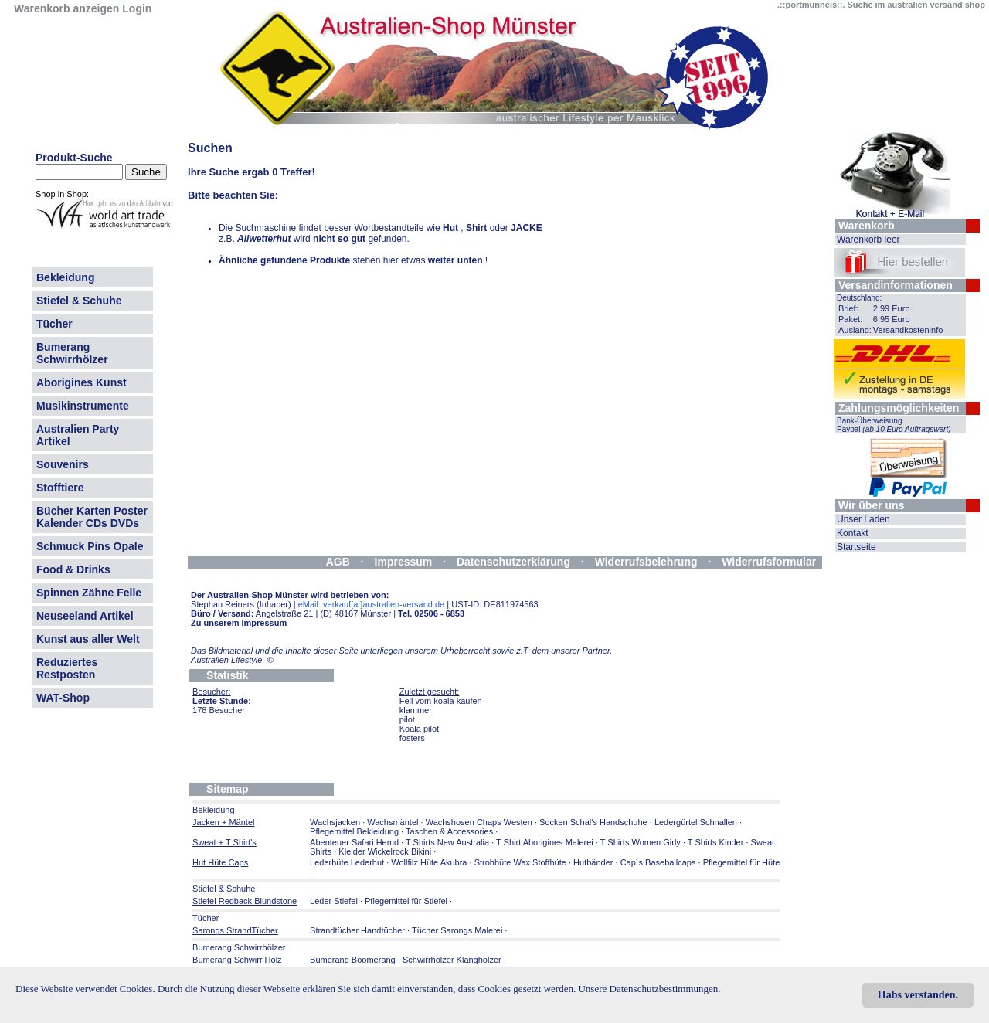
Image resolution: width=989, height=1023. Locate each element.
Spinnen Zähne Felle (88, 592)
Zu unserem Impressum (239, 622)
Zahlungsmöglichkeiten (898, 408)
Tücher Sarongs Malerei (457, 930)
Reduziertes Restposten (66, 668)
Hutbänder (594, 862)
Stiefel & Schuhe (78, 300)
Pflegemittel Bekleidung (354, 831)
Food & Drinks (73, 569)
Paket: (850, 319)
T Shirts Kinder (716, 842)
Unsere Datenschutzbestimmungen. (649, 988)
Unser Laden (863, 519)
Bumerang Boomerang (353, 959)
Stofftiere (59, 487)
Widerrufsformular (769, 562)
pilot (407, 719)
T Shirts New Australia (447, 842)
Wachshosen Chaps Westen (479, 822)
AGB (338, 562)
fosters (412, 738)
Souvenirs (62, 464)
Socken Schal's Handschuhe (593, 822)
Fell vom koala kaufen (440, 700)
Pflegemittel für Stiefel (406, 901)
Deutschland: (859, 298)
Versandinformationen (895, 285)
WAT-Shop (63, 698)
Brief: (848, 308)
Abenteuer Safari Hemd (354, 842)
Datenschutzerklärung (513, 562)
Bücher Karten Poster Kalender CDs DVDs (92, 517)
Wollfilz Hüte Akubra (429, 862)
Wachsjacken (335, 822)
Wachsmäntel (392, 822)
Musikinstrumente (82, 405)
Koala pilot (419, 728)
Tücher (54, 324)
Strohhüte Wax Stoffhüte (520, 862)
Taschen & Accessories (449, 831)
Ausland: (855, 330)
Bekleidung (65, 277)
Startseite (856, 547)
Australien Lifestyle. (232, 659)
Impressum (404, 562)
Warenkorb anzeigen (66, 8)
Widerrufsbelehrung (646, 562)
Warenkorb (866, 225)
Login (136, 8)
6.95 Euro (891, 319)
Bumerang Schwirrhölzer (72, 353)
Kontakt (852, 533)
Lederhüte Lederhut (347, 862)
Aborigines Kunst (81, 382)
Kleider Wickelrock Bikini (384, 851)
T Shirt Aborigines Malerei (544, 842)
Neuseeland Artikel (85, 616)
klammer (415, 710)
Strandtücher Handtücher (357, 930)
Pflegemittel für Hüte (741, 862)
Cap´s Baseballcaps (658, 862)
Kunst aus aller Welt (88, 639)
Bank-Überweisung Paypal (894, 424)
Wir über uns (871, 505)
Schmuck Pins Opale (90, 546)
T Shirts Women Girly (640, 842)
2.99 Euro (891, 308)
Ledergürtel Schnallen (695, 822)
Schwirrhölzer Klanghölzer (452, 959)
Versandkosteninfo (908, 330)
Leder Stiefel (335, 901)
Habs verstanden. (918, 995)
